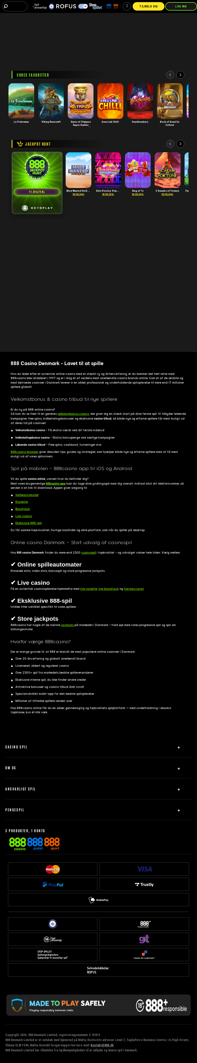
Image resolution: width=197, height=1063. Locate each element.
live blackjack (108, 589)
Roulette (21, 502)
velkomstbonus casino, (73, 414)
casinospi (88, 552)
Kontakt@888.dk (102, 1045)
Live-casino (23, 516)
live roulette (88, 589)
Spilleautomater (27, 495)
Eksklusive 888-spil (28, 523)
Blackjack (22, 509)
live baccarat (134, 589)
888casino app (56, 483)
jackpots (67, 625)
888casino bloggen (24, 452)
